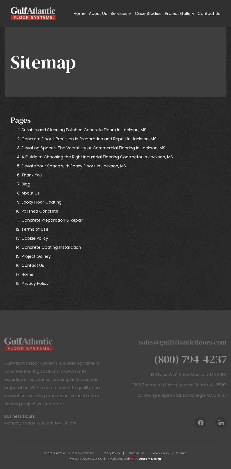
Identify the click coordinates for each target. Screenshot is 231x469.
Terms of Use (34, 229)
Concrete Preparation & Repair (52, 220)
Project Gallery (179, 13)
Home (79, 13)
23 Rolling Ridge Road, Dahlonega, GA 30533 (186, 395)
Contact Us (209, 13)
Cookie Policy (34, 238)
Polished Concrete (39, 211)
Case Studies (148, 13)
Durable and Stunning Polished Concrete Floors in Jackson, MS (83, 130)
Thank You (31, 175)
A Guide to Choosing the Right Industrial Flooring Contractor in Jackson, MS (97, 157)
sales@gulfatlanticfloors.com (187, 342)
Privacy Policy (35, 283)
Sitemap (181, 453)
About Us (98, 13)
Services (119, 13)
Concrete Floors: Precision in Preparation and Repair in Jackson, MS (89, 139)
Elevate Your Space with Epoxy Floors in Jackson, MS (73, 166)
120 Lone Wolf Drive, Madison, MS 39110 (193, 374)
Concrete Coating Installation (51, 247)
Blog (25, 184)
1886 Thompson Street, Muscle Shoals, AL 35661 (183, 385)
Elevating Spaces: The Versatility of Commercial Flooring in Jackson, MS (93, 148)
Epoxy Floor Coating (41, 202)
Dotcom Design (150, 459)
